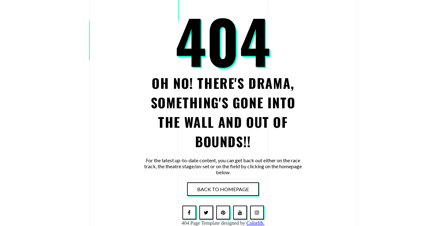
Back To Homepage (223, 189)
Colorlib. (255, 223)
